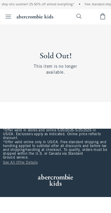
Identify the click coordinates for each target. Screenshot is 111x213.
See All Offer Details (20, 162)
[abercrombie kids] (35, 16)
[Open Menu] (6, 16)
